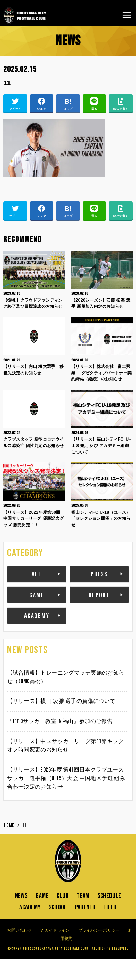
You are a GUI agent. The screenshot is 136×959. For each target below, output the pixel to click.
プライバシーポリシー (99, 930)
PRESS (99, 574)
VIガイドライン (55, 930)
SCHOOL (58, 907)
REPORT (99, 595)
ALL (37, 574)
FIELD (110, 907)
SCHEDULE (109, 896)
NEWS (21, 896)
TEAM (82, 896)
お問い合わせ (19, 930)
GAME (36, 595)
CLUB (62, 896)
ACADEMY (36, 616)
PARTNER (85, 907)
